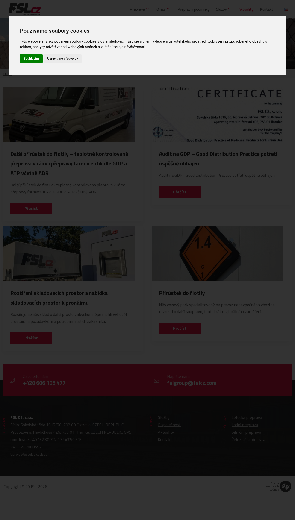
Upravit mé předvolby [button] (62, 58)
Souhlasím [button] (31, 58)
